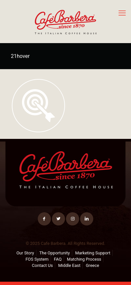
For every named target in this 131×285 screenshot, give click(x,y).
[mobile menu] (122, 13)
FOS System (37, 259)
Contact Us (42, 265)
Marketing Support (92, 252)
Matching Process (84, 259)
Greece (92, 265)
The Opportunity (54, 252)
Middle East (69, 265)
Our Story (25, 252)
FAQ (57, 259)
